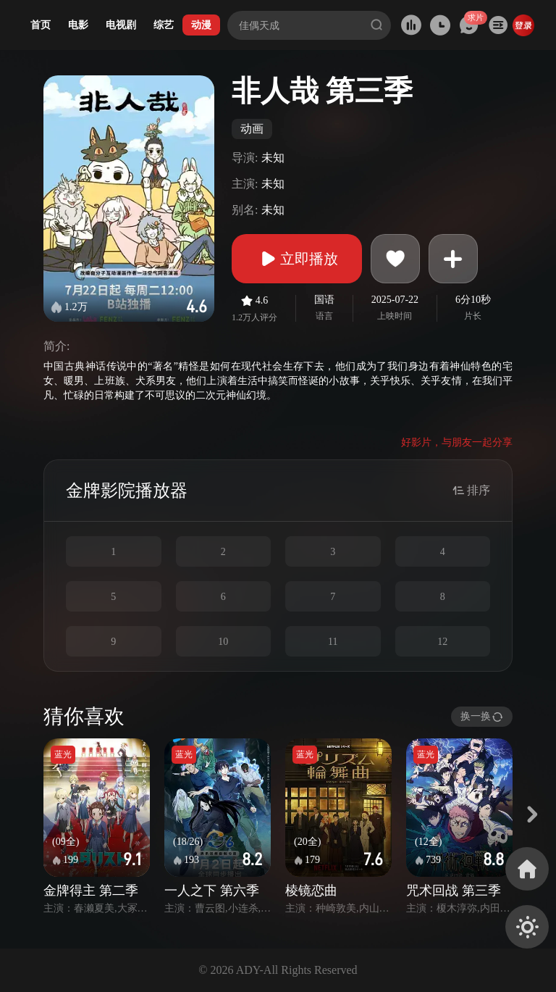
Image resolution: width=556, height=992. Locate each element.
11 (332, 641)
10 (223, 641)
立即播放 (297, 258)
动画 (252, 128)
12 (442, 641)
